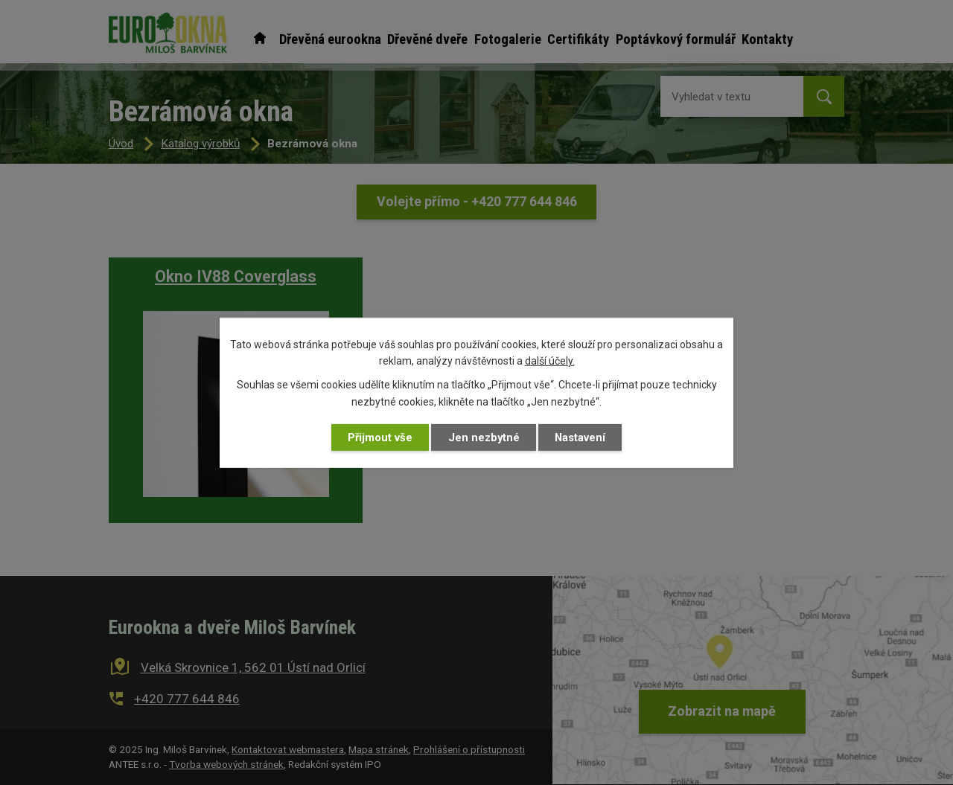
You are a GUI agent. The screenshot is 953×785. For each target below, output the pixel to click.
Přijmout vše (380, 437)
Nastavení (580, 437)
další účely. (550, 361)
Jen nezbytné (484, 437)
